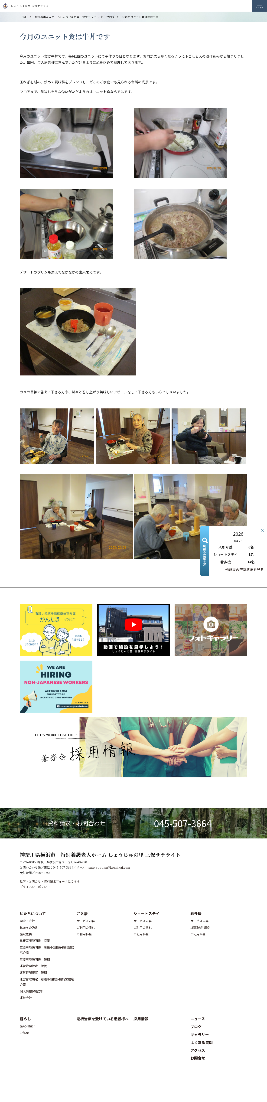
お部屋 (24, 1032)
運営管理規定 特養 (33, 966)
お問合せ (197, 1058)
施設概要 (26, 934)
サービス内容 (86, 921)
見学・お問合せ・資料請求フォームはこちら (50, 881)
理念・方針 (27, 921)
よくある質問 (201, 1042)
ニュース (197, 1018)
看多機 (196, 913)
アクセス (197, 1050)
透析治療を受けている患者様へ (103, 1018)
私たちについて (33, 913)
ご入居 (82, 913)
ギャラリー (199, 1034)
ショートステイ (147, 913)
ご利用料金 (84, 934)
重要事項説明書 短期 (35, 959)
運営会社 (26, 997)
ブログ (196, 1026)
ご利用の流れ (86, 927)
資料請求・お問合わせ (77, 823)
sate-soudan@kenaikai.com (109, 867)
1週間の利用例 (200, 927)
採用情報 (141, 1018)
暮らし (25, 1018)
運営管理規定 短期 (33, 972)
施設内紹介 (27, 1026)
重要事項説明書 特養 (35, 940)
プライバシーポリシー (35, 886)
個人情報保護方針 (32, 991)
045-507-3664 (183, 823)
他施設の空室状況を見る (244, 569)
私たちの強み (29, 927)
